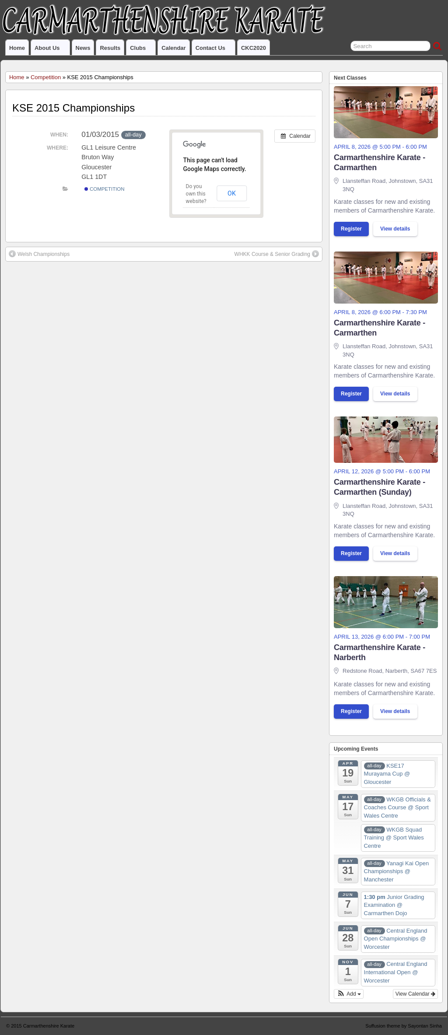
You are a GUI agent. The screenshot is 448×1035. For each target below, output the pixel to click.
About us (51, 50)
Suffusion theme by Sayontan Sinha (403, 1025)
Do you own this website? (196, 193)
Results (110, 48)
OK (232, 193)
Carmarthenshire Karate (48, 1025)
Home (17, 48)
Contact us (214, 50)
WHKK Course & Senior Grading (276, 253)
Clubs (141, 50)
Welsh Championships (39, 253)
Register (351, 229)
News (83, 48)
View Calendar (415, 994)
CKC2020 (253, 48)
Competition (46, 77)
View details (395, 229)
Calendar (173, 48)
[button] (348, 994)
